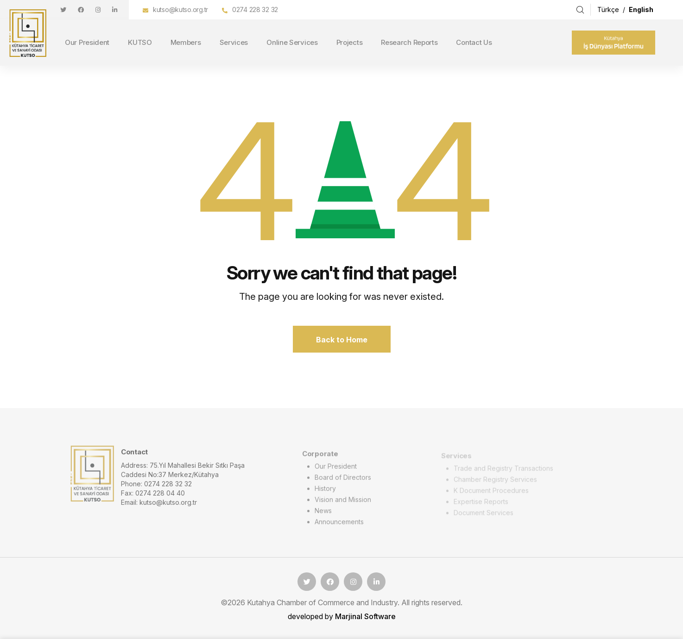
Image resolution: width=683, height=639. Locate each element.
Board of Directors (343, 480)
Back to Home (341, 339)
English (641, 9)
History (325, 491)
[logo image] (92, 475)
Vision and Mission (343, 502)
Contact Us (474, 42)
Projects (349, 42)
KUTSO (140, 42)
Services (234, 42)
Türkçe (609, 9)
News (323, 513)
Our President (87, 42)
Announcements (339, 524)
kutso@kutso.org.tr (180, 9)
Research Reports (409, 42)
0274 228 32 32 (255, 9)
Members (186, 42)
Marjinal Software (365, 616)
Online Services (292, 42)
